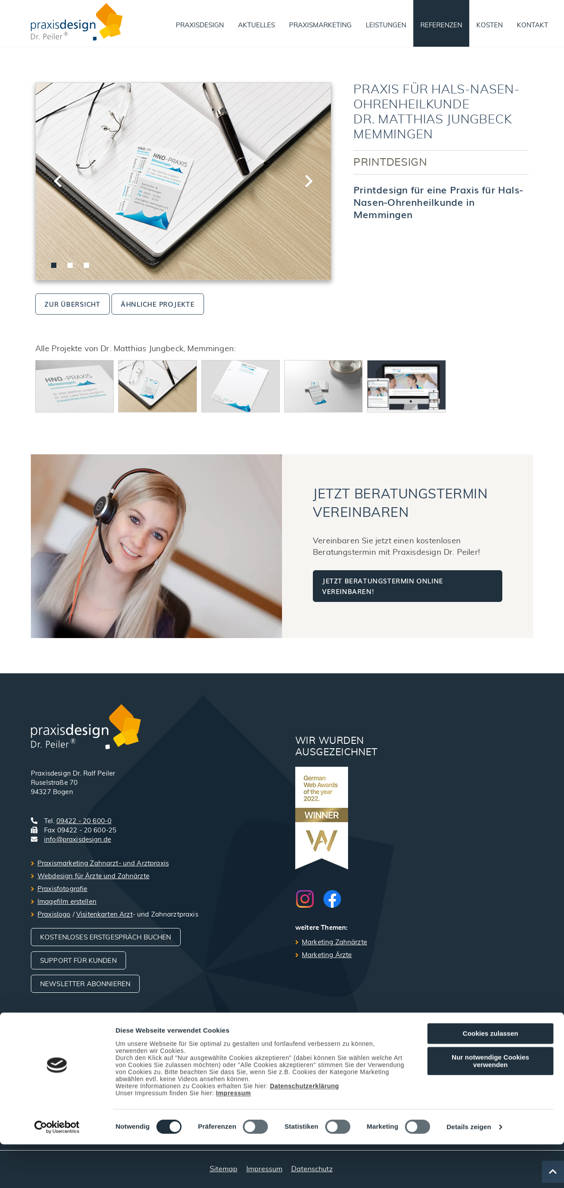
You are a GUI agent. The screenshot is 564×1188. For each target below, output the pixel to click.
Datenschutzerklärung (304, 1129)
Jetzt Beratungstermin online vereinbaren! (382, 585)
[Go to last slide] (58, 181)
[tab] (53, 265)
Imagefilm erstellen (66, 901)
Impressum (233, 1136)
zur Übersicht (72, 303)
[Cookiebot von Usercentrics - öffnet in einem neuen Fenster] (57, 1170)
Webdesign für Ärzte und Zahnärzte (93, 876)
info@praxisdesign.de (77, 839)
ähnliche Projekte (158, 303)
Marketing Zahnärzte (334, 942)
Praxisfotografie (62, 889)
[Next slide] (308, 181)
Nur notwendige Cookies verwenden (490, 1104)
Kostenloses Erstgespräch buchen (105, 937)
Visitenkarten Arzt (104, 914)
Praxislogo (54, 914)
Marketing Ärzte (327, 955)
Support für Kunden (78, 961)
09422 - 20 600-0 (83, 821)
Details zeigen (468, 1171)
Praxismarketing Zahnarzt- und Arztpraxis (103, 863)
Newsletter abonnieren (85, 984)
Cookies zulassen (490, 1077)
